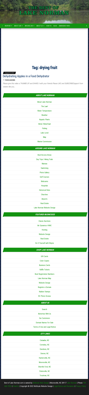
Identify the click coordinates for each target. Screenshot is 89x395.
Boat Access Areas (44, 155)
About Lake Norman (44, 102)
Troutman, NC (44, 375)
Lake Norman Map (44, 278)
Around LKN (29, 26)
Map (44, 137)
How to (48, 26)
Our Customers (44, 318)
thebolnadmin (10, 80)
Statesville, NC (44, 371)
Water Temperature (44, 111)
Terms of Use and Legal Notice (44, 327)
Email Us (16, 386)
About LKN (18, 26)
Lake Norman (71, 383)
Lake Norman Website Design (44, 208)
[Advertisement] (44, 45)
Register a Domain (44, 287)
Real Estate (44, 203)
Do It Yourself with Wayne (44, 243)
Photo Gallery (44, 172)
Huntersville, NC (44, 358)
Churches (44, 194)
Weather (8, 26)
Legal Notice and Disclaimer (64, 386)
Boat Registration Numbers (44, 274)
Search (44, 309)
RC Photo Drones (44, 296)
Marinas (44, 164)
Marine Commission (44, 141)
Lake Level (44, 133)
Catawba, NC (44, 340)
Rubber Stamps (44, 292)
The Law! (44, 106)
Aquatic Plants (44, 119)
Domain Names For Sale (44, 323)
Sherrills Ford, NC (44, 367)
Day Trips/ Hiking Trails (44, 159)
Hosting (44, 230)
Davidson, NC (44, 349)
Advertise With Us (44, 314)
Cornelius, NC (44, 345)
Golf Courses (44, 177)
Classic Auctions (44, 221)
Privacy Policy (81, 386)
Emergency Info (64, 26)
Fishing (44, 128)
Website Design (44, 234)
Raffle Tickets (45, 270)
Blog (55, 26)
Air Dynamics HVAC (44, 225)
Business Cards (44, 265)
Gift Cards (44, 256)
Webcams (44, 181)
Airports (44, 199)
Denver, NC (44, 353)
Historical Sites (44, 190)
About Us (40, 26)
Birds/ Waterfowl (44, 124)
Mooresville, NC (44, 362)
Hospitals (44, 186)
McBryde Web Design (41, 383)
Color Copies (44, 261)
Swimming (44, 168)
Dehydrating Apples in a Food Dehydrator (26, 76)
